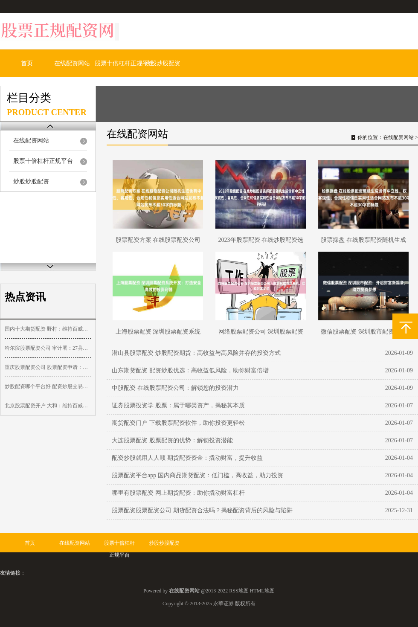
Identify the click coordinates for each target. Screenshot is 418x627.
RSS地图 (238, 591)
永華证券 (223, 604)
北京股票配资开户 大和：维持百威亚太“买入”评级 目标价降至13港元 (48, 406)
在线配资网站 (72, 63)
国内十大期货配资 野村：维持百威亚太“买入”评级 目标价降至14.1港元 (48, 329)
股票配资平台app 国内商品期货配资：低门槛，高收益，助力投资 (197, 475)
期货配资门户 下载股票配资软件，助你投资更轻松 (178, 423)
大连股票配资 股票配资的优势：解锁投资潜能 (172, 440)
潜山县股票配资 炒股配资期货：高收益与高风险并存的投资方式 (196, 353)
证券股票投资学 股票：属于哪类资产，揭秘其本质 (178, 405)
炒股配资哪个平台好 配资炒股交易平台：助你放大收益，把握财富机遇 (48, 386)
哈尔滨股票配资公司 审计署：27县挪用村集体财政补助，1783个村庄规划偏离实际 (48, 348)
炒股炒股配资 (162, 63)
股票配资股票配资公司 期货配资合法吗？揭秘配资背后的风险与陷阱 (202, 510)
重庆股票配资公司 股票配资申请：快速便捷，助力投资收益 (48, 367)
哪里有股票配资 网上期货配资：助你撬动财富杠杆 (178, 493)
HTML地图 (262, 591)
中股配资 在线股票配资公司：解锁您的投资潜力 (175, 388)
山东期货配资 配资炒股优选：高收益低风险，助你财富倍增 (190, 370)
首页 (27, 63)
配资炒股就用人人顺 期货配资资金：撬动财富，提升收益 (187, 458)
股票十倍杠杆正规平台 (124, 63)
